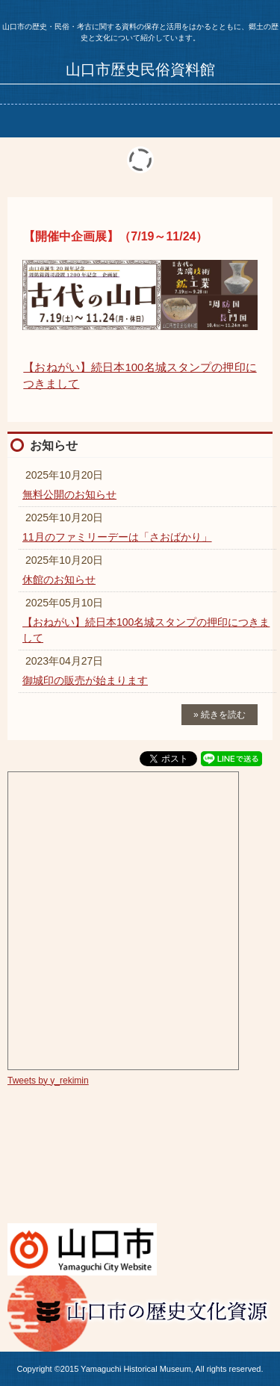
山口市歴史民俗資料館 (140, 69)
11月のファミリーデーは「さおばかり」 (117, 537)
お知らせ (54, 445)
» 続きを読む (219, 714)
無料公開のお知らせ (69, 494)
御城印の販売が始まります (85, 680)
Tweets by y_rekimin (48, 1080)
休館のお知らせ (59, 579)
